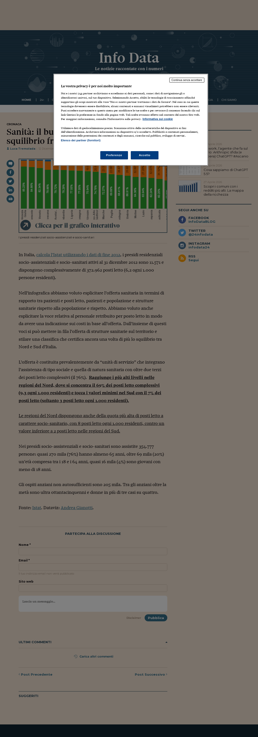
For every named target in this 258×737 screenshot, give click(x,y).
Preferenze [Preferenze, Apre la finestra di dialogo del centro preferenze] (114, 155)
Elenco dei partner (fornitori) (81, 140)
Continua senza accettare (187, 79)
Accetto (144, 155)
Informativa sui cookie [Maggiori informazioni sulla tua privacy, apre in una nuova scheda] (158, 118)
